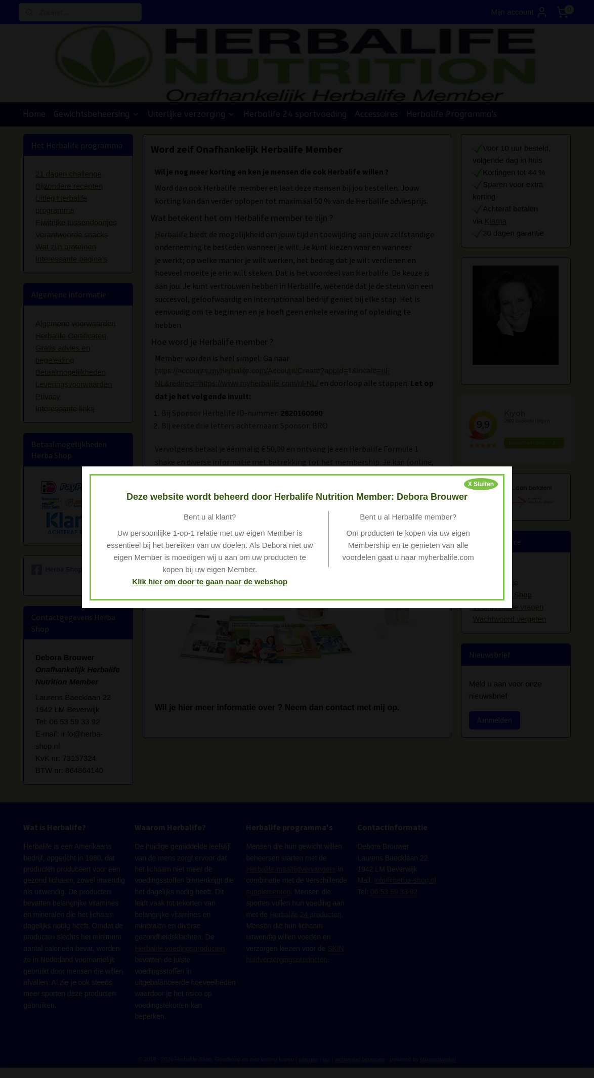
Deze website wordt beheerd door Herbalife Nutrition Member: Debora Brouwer (297, 497)
